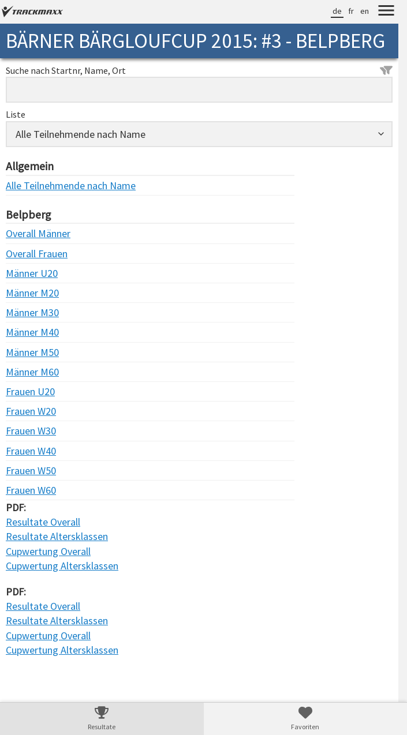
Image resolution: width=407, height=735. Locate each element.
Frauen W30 (29, 430)
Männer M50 (29, 352)
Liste (15, 114)
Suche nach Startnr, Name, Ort (199, 70)
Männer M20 (29, 292)
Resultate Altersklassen (57, 536)
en (364, 11)
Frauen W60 (29, 490)
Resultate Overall (43, 521)
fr (351, 11)
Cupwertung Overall (48, 551)
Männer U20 (29, 273)
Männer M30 (29, 312)
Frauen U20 (29, 391)
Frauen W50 (29, 470)
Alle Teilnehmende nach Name (29, 185)
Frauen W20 (29, 411)
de (337, 11)
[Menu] (386, 12)
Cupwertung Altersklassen (62, 565)
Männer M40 (29, 332)
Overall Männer (29, 233)
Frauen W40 (29, 450)
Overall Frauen (29, 253)
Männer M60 (29, 371)
